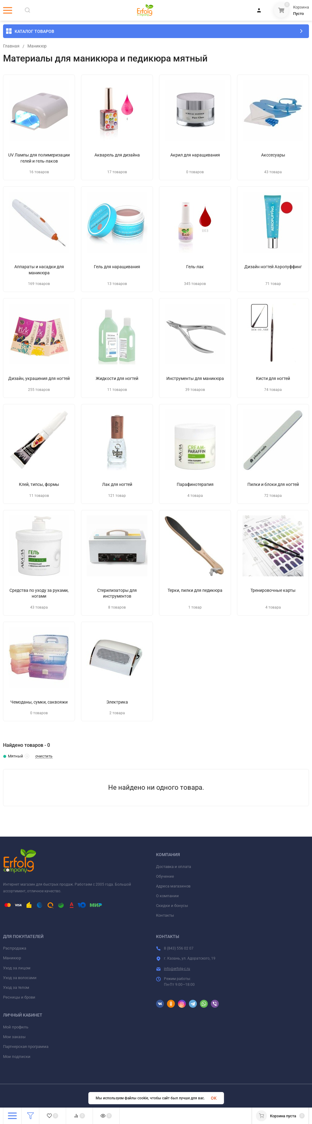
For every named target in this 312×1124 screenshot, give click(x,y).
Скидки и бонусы (172, 905)
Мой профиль (15, 1027)
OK (214, 1098)
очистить (43, 756)
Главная (11, 46)
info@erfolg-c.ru (177, 969)
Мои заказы (14, 1036)
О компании (167, 896)
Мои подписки (16, 1056)
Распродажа (14, 948)
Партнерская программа (25, 1046)
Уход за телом (16, 987)
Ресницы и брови (19, 997)
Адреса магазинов (173, 886)
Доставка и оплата (173, 866)
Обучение (165, 876)
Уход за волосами (20, 977)
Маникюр (37, 46)
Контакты (165, 915)
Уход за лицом (16, 968)
